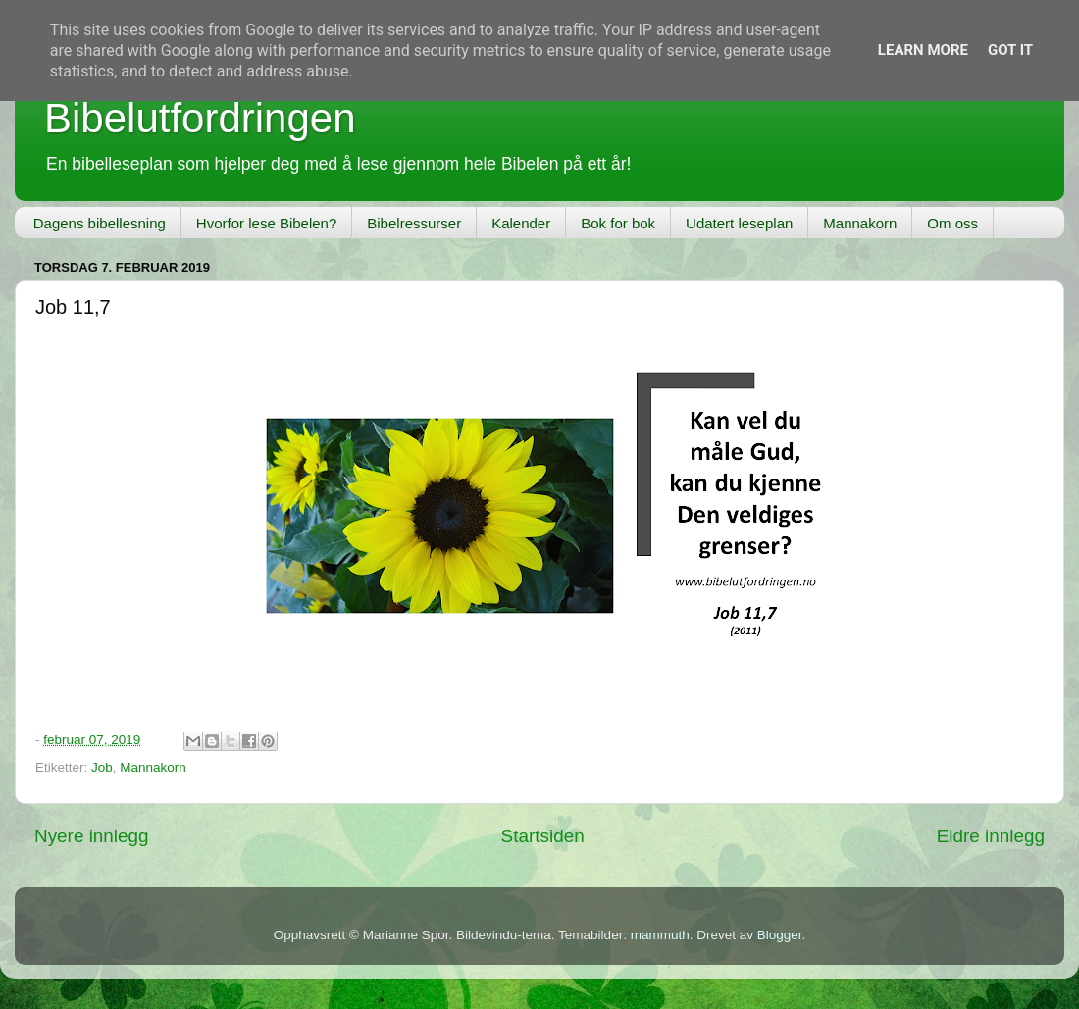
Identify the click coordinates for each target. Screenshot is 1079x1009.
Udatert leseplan (739, 223)
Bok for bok (618, 223)
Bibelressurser (414, 223)
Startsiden (543, 836)
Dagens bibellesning (99, 223)
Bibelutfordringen (200, 118)
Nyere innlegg (91, 836)
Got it (1010, 50)
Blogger (779, 935)
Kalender (520, 223)
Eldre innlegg (991, 836)
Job (102, 767)
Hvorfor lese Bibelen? (266, 223)
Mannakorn (860, 223)
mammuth (660, 935)
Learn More (923, 50)
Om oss (952, 223)
